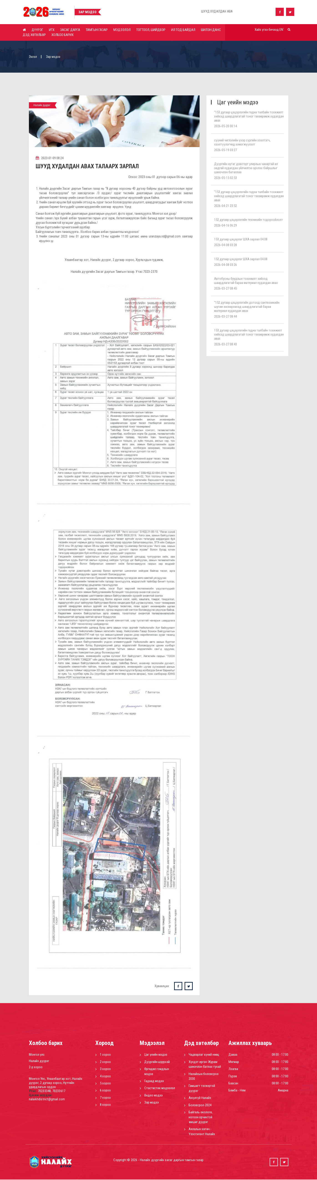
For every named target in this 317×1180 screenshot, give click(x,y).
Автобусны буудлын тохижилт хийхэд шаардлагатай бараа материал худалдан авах (246, 281)
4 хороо (105, 1076)
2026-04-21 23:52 (225, 206)
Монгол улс (37, 1055)
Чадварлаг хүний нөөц (204, 1055)
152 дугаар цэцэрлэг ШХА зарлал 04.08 (240, 259)
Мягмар (233, 1062)
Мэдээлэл (122, 30)
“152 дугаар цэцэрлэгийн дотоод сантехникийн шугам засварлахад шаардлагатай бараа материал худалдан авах (246, 307)
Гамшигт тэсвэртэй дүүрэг (202, 1088)
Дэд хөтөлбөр (34, 35)
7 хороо (105, 1098)
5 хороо (105, 1084)
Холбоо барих (62, 35)
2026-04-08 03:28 (225, 245)
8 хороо (105, 1105)
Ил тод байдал (183, 30)
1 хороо (105, 1055)
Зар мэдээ (151, 1103)
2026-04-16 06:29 (225, 225)
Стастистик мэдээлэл (159, 1088)
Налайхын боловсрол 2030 (203, 1076)
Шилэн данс (211, 30)
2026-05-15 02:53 (225, 178)
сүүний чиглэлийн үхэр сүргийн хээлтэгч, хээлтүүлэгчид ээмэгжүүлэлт (242, 142)
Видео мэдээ (153, 1095)
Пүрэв (232, 1076)
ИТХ (51, 30)
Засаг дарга (70, 30)
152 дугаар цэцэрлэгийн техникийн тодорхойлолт (248, 220)
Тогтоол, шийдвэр (150, 30)
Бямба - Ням (237, 1091)
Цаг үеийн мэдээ (155, 1055)
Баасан (233, 1084)
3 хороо (105, 1069)
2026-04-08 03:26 (225, 265)
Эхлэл (33, 57)
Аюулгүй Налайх (200, 1098)
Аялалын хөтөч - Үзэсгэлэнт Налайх (202, 1131)
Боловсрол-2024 (200, 1105)
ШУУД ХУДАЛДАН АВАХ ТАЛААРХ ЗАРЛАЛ (89, 166)
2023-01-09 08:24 (50, 158)
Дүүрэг (37, 30)
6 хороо (105, 1091)
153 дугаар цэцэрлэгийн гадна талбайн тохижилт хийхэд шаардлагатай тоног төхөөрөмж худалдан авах (249, 334)
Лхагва (233, 1069)
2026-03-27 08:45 (225, 288)
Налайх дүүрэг (39, 1061)
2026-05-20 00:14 (225, 126)
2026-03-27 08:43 (225, 344)
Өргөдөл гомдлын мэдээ (156, 1071)
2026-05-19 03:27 (225, 150)
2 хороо (105, 1062)
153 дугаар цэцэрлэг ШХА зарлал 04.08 (240, 239)
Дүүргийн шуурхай (157, 1062)
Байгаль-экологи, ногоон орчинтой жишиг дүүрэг (201, 1117)
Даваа (232, 1055)
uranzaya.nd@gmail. (162, 237)
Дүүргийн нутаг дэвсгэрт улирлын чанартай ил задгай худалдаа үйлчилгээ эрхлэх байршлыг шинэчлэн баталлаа (246, 168)
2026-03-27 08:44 (225, 316)
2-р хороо (36, 1067)
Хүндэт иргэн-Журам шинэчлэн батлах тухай (205, 1064)
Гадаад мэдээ (154, 1081)
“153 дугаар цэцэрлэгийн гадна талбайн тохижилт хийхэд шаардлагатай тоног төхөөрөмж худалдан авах (249, 116)
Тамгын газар (97, 30)
